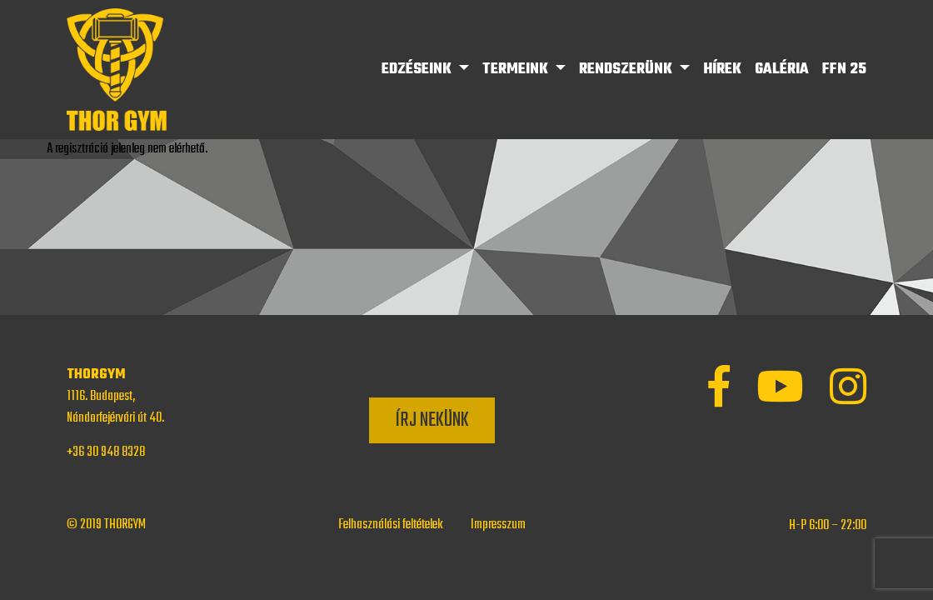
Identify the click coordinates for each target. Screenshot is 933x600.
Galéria (782, 70)
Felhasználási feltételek (390, 525)
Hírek (722, 70)
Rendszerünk (627, 70)
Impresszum (498, 525)
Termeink (516, 70)
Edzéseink (418, 70)
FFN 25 (844, 70)
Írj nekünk (432, 420)
